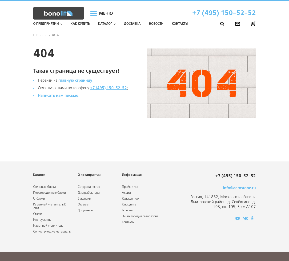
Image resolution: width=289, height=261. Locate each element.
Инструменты (42, 219)
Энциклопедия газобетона (140, 216)
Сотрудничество (89, 187)
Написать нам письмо (58, 95)
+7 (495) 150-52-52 (224, 13)
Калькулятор (130, 198)
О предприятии (46, 23)
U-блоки (39, 198)
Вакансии (84, 198)
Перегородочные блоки (49, 192)
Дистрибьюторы (89, 192)
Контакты (180, 23)
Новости (156, 23)
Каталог (105, 23)
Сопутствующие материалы (52, 231)
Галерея (127, 210)
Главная (39, 35)
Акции (126, 192)
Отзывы (83, 204)
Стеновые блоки (44, 187)
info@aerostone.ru (239, 188)
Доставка (132, 23)
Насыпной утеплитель (48, 225)
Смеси (37, 214)
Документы (85, 210)
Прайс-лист (130, 187)
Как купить (80, 23)
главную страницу (75, 80)
